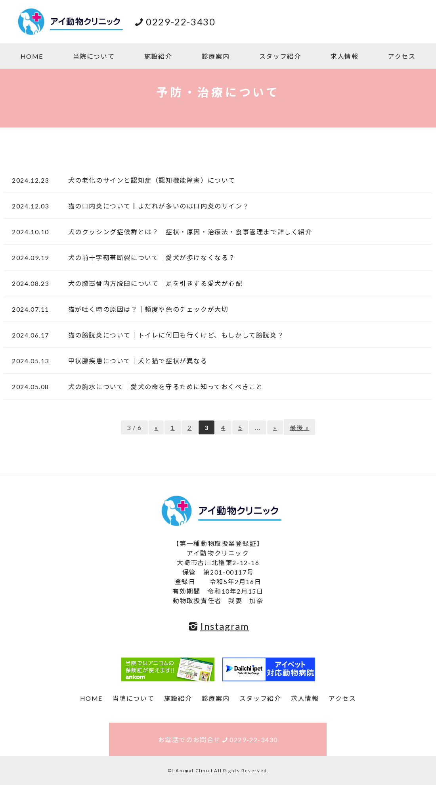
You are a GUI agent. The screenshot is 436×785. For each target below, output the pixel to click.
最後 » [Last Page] (299, 427)
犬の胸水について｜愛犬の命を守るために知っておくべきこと (162, 386)
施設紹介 (158, 56)
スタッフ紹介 (280, 56)
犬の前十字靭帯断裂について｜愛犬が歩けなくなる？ (148, 257)
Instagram (218, 626)
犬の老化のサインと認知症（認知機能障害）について (148, 180)
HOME (32, 56)
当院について (94, 56)
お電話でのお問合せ (218, 739)
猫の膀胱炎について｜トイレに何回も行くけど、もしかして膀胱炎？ (172, 335)
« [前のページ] (156, 427)
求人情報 (344, 56)
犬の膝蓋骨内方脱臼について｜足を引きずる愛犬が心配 (152, 283)
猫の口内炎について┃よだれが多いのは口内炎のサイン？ (155, 206)
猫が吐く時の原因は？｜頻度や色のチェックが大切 (144, 309)
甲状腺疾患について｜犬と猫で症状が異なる (134, 361)
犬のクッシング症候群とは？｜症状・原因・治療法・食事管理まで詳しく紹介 (186, 231)
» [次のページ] (275, 427)
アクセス (401, 56)
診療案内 (215, 56)
